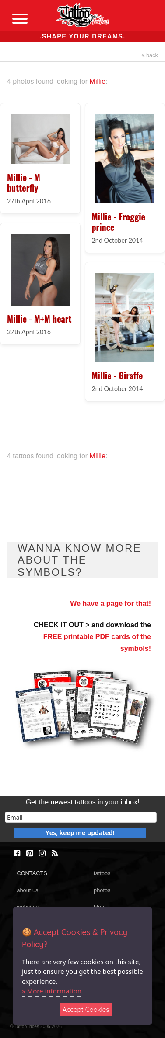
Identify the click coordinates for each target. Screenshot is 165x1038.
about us (27, 890)
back (149, 55)
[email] (81, 817)
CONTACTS (32, 873)
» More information (51, 990)
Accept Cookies (86, 1009)
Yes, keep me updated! (80, 832)
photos (102, 890)
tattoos (102, 873)
